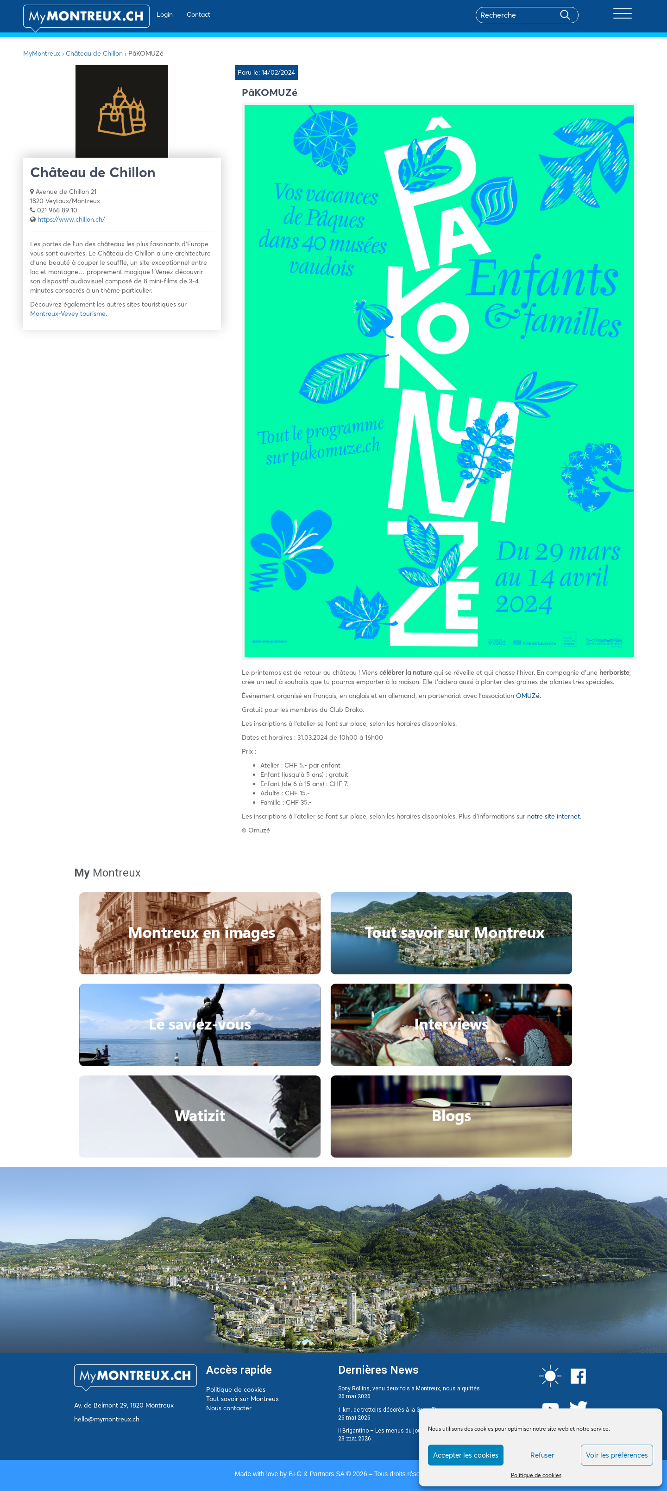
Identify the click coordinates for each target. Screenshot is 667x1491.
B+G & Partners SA (316, 1474)
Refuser (542, 1455)
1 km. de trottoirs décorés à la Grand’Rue (390, 1410)
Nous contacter (229, 1408)
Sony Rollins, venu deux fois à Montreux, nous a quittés (409, 1388)
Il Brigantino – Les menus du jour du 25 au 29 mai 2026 (409, 1430)
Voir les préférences (617, 1455)
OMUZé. (528, 695)
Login (137, 14)
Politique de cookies (536, 1475)
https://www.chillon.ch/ (71, 219)
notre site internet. (554, 816)
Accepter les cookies (465, 1455)
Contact (170, 14)
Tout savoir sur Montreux (242, 1399)
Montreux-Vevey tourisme (68, 313)
